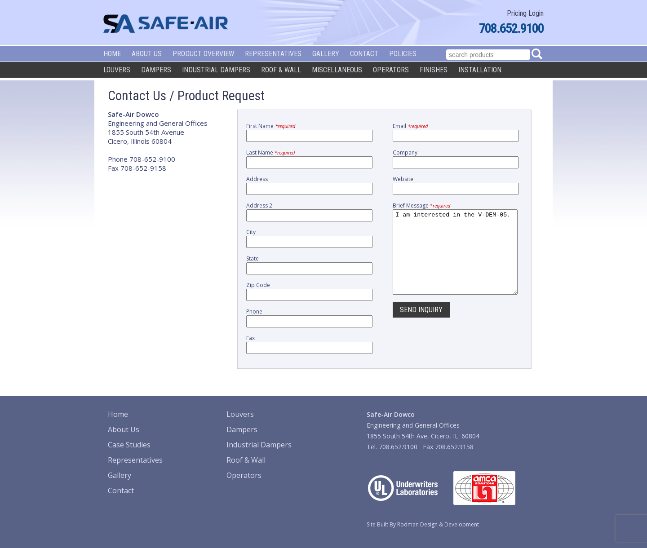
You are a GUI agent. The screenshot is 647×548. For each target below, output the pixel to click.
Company (405, 152)
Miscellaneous (337, 70)
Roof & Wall (281, 70)
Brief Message (421, 205)
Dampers (156, 70)
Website (403, 179)
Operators (391, 70)
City (251, 232)
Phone (254, 311)
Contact (364, 53)
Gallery (325, 53)
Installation (479, 70)
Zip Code (258, 285)
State (252, 258)
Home (112, 53)
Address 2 (259, 205)
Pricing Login (525, 13)
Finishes (434, 70)
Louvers (116, 70)
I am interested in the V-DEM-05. (455, 260)
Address (257, 179)
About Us (147, 53)
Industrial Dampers (216, 70)
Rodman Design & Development (438, 524)
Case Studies (129, 445)
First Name (270, 126)
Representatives (273, 53)
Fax (250, 338)
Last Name (270, 152)
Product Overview (203, 53)
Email (410, 126)
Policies (403, 53)
